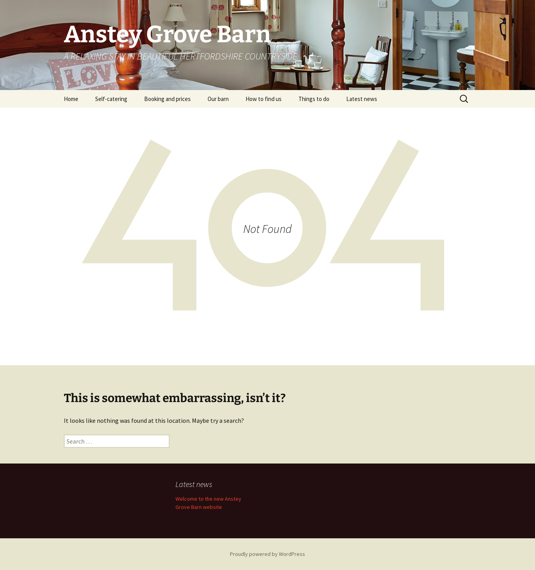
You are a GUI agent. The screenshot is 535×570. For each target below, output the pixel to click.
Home (71, 99)
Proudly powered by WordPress (267, 553)
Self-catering (111, 99)
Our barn (218, 99)
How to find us (264, 99)
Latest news (361, 99)
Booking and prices (167, 99)
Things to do (313, 99)
